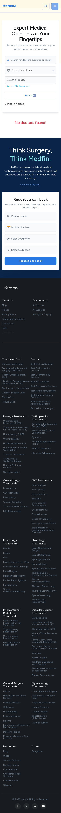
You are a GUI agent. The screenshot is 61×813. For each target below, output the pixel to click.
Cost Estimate (10, 781)
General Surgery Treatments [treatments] (13, 685)
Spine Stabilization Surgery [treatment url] (42, 549)
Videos (7, 756)
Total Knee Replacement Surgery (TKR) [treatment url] (44, 425)
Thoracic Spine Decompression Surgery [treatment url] (44, 574)
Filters (30, 95)
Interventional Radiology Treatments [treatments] (11, 613)
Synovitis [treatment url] (36, 437)
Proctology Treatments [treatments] (10, 542)
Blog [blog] (4, 305)
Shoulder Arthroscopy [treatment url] (43, 453)
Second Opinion (11, 760)
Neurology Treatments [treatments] (39, 542)
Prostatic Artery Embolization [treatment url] (11, 643)
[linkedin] (35, 806)
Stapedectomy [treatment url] (40, 510)
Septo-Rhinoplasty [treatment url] (42, 519)
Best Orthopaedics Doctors (40, 369)
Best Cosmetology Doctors (40, 376)
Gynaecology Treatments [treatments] (40, 685)
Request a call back (30, 260)
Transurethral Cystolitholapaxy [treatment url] (12, 460)
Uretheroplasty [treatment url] (11, 439)
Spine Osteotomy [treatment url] (41, 595)
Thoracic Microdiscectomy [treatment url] (41, 580)
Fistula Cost (8, 397)
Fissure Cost (8, 402)
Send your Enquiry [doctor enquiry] (42, 314)
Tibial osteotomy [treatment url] (41, 448)
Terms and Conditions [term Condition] (13, 319)
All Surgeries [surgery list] (39, 310)
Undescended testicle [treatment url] (14, 443)
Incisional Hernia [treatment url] (11, 716)
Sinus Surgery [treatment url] (39, 485)
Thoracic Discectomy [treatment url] (43, 586)
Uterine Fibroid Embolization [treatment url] (10, 637)
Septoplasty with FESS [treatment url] (44, 523)
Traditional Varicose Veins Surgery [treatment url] (42, 663)
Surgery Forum (11, 765)
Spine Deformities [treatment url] (41, 555)
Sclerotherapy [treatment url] (39, 658)
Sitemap (7, 785)
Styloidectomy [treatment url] (39, 494)
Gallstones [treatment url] (8, 707)
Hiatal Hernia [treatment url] (10, 712)
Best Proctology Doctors (44, 386)
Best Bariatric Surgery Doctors (42, 396)
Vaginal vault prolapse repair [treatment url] (43, 697)
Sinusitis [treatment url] (36, 499)
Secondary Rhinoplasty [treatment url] (15, 506)
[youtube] (43, 806)
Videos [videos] (5, 310)
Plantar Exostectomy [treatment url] (43, 675)
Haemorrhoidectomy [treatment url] (14, 576)
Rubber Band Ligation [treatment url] (14, 580)
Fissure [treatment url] (6, 553)
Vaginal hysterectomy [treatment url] (43, 702)
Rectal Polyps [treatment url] (10, 571)
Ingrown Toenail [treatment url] (11, 732)
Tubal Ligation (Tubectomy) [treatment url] (39, 717)
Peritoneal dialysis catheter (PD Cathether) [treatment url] (44, 647)
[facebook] (18, 806)
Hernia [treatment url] (6, 691)
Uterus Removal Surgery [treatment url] (44, 691)
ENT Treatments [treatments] (42, 480)
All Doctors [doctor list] (38, 305)
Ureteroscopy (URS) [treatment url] (13, 434)
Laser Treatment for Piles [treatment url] (16, 562)
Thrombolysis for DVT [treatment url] (43, 629)
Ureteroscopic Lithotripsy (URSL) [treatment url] (12, 422)
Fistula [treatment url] (6, 548)
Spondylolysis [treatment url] (39, 564)
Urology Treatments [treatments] (15, 416)
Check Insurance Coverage (11, 775)
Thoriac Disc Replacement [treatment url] (39, 601)
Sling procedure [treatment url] (11, 472)
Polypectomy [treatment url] (10, 585)
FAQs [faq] (4, 328)
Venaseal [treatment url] (36, 653)
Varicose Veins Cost (12, 364)
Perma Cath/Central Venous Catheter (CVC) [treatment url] (44, 641)
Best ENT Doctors (40, 382)
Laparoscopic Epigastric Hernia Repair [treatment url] (16, 726)
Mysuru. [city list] (36, 184)
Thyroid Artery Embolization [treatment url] (10, 630)
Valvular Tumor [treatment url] (40, 723)
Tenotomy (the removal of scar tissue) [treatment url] (44, 669)
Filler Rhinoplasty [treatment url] (12, 511)
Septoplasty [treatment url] (38, 490)
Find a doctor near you (42, 408)
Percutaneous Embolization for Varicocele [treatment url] (12, 623)
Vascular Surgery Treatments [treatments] (42, 611)
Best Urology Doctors (42, 364)
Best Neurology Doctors (43, 391)
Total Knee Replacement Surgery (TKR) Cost (14, 369)
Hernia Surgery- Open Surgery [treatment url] (14, 697)
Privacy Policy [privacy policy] (9, 314)
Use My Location (18, 86)
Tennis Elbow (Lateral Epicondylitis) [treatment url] (43, 431)
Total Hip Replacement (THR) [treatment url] (44, 443)
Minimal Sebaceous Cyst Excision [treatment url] (16, 737)
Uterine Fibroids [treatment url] (40, 712)
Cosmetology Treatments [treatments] (11, 482)
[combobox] (30, 70)
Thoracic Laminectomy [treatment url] (44, 591)
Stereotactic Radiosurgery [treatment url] (39, 504)
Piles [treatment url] (5, 558)
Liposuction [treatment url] (9, 488)
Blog (5, 751)
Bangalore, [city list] (25, 184)
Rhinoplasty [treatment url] (9, 497)
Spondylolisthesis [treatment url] (41, 559)
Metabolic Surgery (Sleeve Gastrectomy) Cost (15, 382)
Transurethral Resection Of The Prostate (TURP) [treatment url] (15, 428)
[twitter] (26, 806)
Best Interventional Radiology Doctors (40, 402)
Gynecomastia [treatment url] (11, 493)
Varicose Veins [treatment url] (39, 618)
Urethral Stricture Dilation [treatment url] (12, 466)
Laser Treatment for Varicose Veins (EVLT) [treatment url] (43, 623)
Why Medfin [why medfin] (8, 333)
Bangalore (37, 751)
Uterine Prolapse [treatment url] (40, 707)
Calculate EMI (10, 769)
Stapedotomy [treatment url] (39, 514)
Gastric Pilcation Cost (13, 393)
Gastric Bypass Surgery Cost (14, 376)
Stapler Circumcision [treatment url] (14, 454)
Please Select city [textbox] (21, 70)
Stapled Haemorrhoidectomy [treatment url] (14, 590)
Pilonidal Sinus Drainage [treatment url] (15, 567)
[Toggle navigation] (54, 6)
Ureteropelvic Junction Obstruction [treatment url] (15, 449)
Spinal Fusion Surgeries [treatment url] (44, 569)
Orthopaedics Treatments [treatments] (40, 418)
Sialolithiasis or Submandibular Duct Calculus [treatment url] (43, 530)
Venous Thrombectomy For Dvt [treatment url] (44, 634)
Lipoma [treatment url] (7, 721)
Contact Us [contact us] (8, 324)
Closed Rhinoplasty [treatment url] (13, 502)
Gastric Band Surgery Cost (16, 388)
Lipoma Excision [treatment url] (11, 702)
